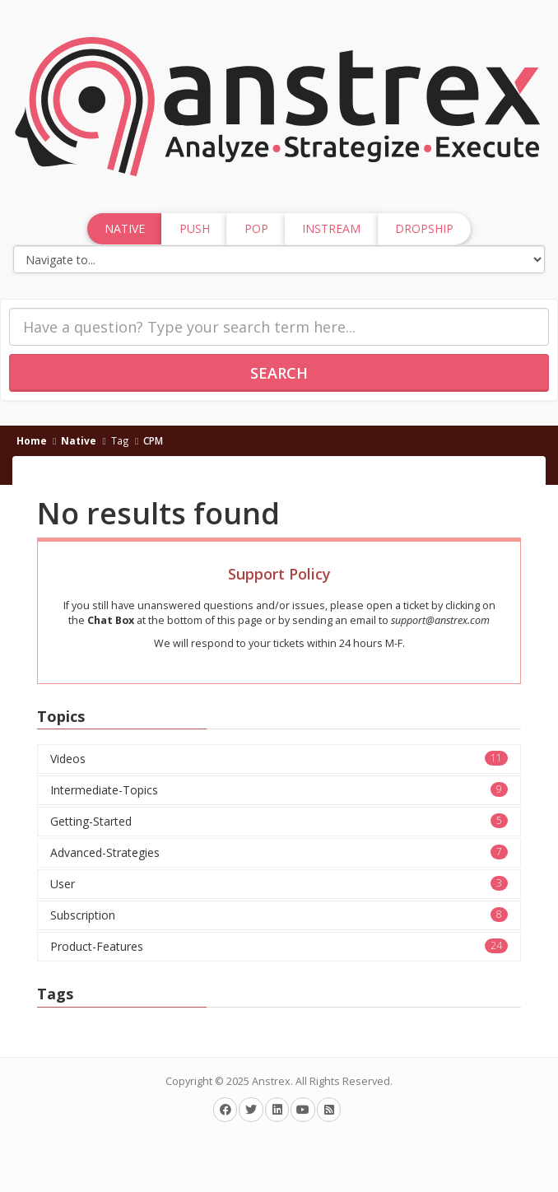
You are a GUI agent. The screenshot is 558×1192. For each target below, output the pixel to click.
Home (31, 440)
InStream (331, 228)
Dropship (424, 228)
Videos (279, 758)
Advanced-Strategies (279, 852)
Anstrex (271, 1081)
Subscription (279, 915)
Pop (256, 228)
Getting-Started (279, 821)
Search (279, 373)
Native (78, 440)
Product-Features (279, 946)
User (279, 884)
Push (194, 228)
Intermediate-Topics (279, 790)
